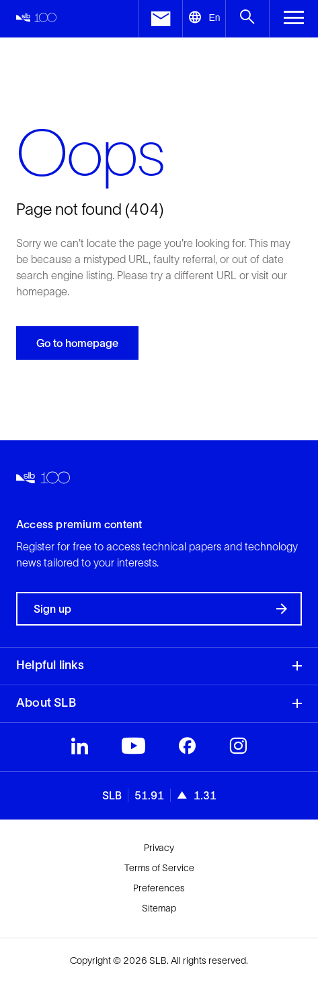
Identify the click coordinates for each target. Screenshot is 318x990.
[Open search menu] (247, 18)
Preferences (159, 888)
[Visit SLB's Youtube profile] (133, 749)
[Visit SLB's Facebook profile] (187, 749)
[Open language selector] (204, 18)
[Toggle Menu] (293, 18)
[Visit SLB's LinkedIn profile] (79, 749)
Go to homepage (77, 343)
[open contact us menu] (160, 18)
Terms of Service (159, 867)
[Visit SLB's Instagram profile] (238, 749)
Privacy (159, 847)
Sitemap (159, 908)
